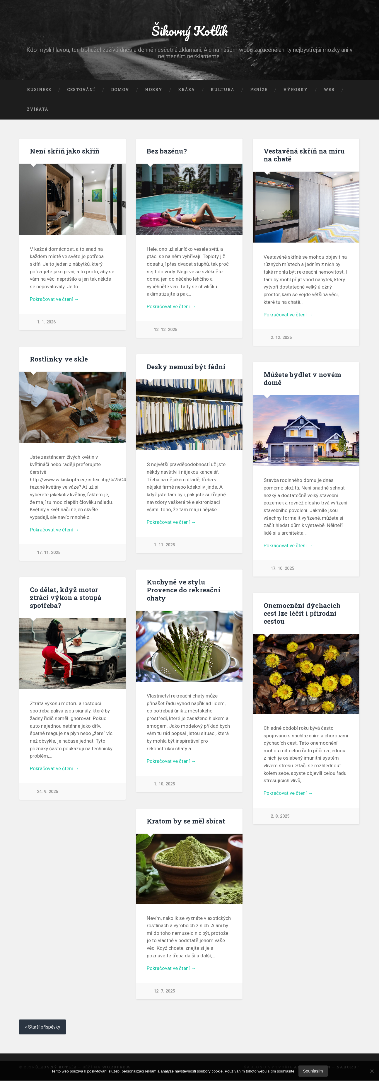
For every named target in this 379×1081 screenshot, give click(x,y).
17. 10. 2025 (282, 569)
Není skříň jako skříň (64, 151)
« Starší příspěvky (43, 1027)
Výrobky (295, 90)
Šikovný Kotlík (189, 31)
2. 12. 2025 (281, 338)
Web (329, 90)
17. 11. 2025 (48, 553)
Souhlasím (313, 1071)
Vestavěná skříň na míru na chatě (304, 155)
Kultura (222, 90)
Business (39, 90)
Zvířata (37, 109)
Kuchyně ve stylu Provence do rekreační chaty (183, 590)
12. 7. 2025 (164, 992)
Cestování (81, 90)
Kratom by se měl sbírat (186, 821)
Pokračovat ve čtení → (54, 300)
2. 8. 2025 (280, 817)
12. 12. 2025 (165, 330)
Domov (120, 90)
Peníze (258, 90)
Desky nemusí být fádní (186, 367)
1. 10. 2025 (164, 784)
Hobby (153, 90)
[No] (372, 1071)
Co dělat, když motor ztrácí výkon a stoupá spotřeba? (65, 598)
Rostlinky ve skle (59, 359)
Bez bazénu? (167, 151)
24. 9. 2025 (47, 792)
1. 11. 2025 (164, 545)
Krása (186, 90)
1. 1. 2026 (46, 322)
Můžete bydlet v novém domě (302, 379)
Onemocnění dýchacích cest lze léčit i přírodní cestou (302, 613)
